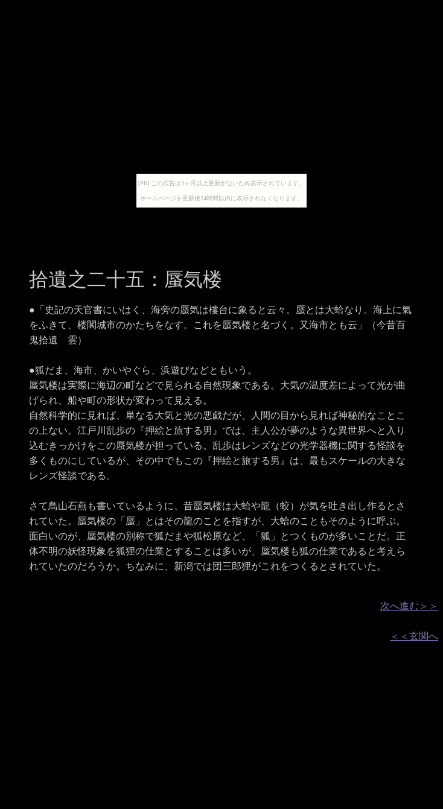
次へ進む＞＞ (409, 606)
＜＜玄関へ (414, 636)
